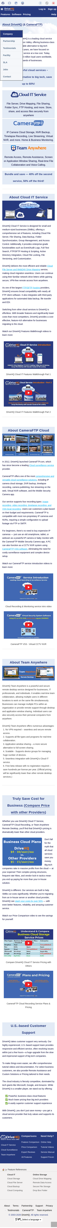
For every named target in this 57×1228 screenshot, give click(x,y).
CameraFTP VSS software (14, 549)
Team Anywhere (8, 1155)
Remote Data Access (42, 1183)
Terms (16, 1206)
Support (39, 1206)
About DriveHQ (12, 25)
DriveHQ (26, 1215)
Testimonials (9, 49)
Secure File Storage (41, 1187)
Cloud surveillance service (41, 466)
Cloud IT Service (8, 1146)
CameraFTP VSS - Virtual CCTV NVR (28, 645)
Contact (7, 77)
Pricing (27, 15)
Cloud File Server (14, 1183)
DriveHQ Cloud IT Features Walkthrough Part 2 (28, 413)
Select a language (28, 1220)
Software (16, 15)
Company (8, 34)
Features (5, 15)
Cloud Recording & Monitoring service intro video (28, 607)
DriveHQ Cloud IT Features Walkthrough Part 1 (28, 375)
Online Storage (40, 1175)
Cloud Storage (13, 1179)
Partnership (9, 42)
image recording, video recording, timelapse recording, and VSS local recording (26, 506)
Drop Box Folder (40, 1191)
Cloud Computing (14, 1191)
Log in (42, 9)
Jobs (5, 70)
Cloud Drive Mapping (42, 1179)
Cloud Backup (13, 1187)
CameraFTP (33, 25)
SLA (5, 63)
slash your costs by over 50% (29, 902)
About (7, 1206)
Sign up (52, 9)
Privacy (49, 1206)
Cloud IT (11, 1175)
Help (53, 15)
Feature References (17, 1170)
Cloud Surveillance (9, 1150)
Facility (6, 56)
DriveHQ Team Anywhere (14, 726)
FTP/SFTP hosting (31, 288)
